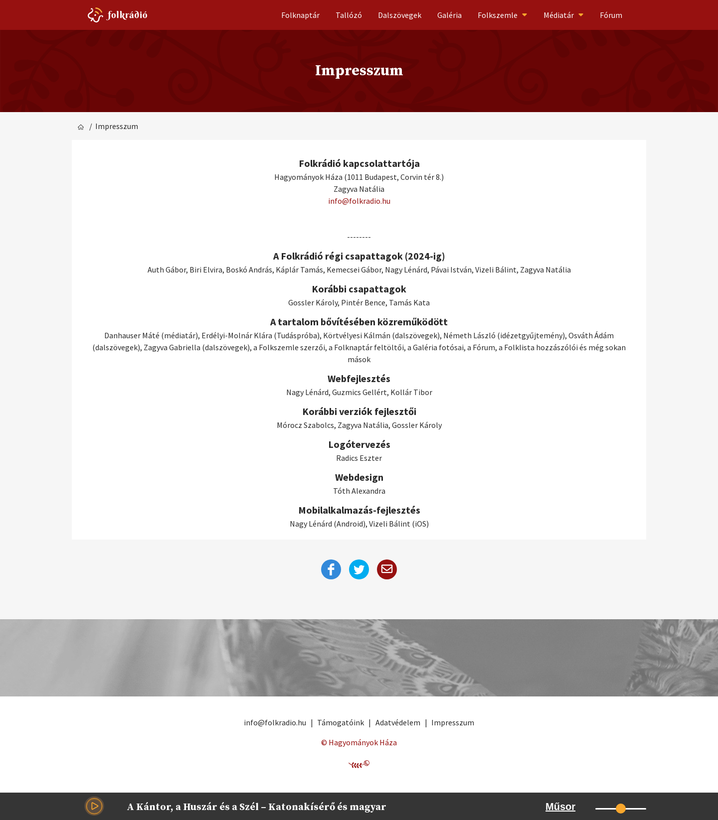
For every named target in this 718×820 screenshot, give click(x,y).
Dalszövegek (399, 15)
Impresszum (452, 722)
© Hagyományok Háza (359, 742)
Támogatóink (340, 722)
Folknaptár (300, 15)
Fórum (611, 15)
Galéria (449, 15)
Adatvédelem (397, 722)
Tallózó (349, 15)
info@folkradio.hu (359, 201)
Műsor (560, 806)
